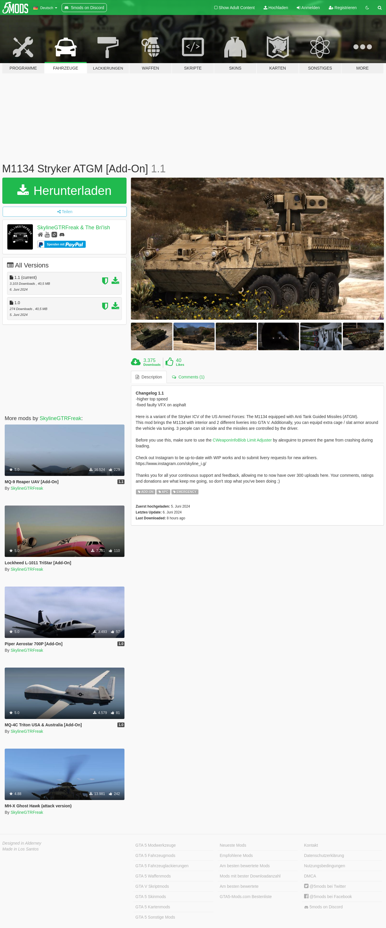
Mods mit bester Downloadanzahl (250, 876)
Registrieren (343, 7)
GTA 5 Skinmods (150, 896)
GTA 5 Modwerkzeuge (155, 845)
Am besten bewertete (239, 886)
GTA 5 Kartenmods (152, 907)
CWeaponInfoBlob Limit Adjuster (242, 440)
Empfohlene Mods (236, 855)
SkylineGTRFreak (60, 418)
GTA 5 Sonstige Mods (155, 917)
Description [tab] (149, 377)
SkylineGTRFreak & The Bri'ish (73, 227)
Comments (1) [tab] (188, 377)
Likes (180, 364)
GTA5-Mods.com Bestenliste (246, 896)
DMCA (310, 876)
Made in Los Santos (20, 849)
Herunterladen (64, 191)
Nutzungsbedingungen (324, 865)
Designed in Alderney (21, 843)
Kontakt (311, 845)
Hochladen (276, 7)
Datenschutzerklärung (324, 855)
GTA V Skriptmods (152, 886)
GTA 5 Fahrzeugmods (155, 855)
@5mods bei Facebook (328, 896)
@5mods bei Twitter (325, 886)
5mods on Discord (323, 907)
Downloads (152, 364)
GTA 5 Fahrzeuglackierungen (161, 865)
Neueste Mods (233, 845)
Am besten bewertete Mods (245, 865)
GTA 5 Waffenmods (153, 876)
